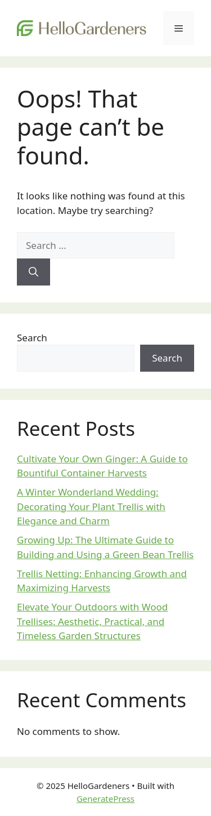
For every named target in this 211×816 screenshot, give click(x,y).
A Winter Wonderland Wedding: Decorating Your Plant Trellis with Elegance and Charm (91, 506)
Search (32, 337)
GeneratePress (105, 798)
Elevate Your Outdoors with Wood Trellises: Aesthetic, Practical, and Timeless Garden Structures (92, 621)
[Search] (33, 272)
